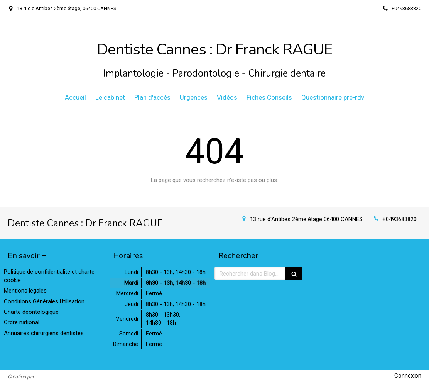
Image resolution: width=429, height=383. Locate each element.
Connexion (407, 375)
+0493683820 (399, 219)
